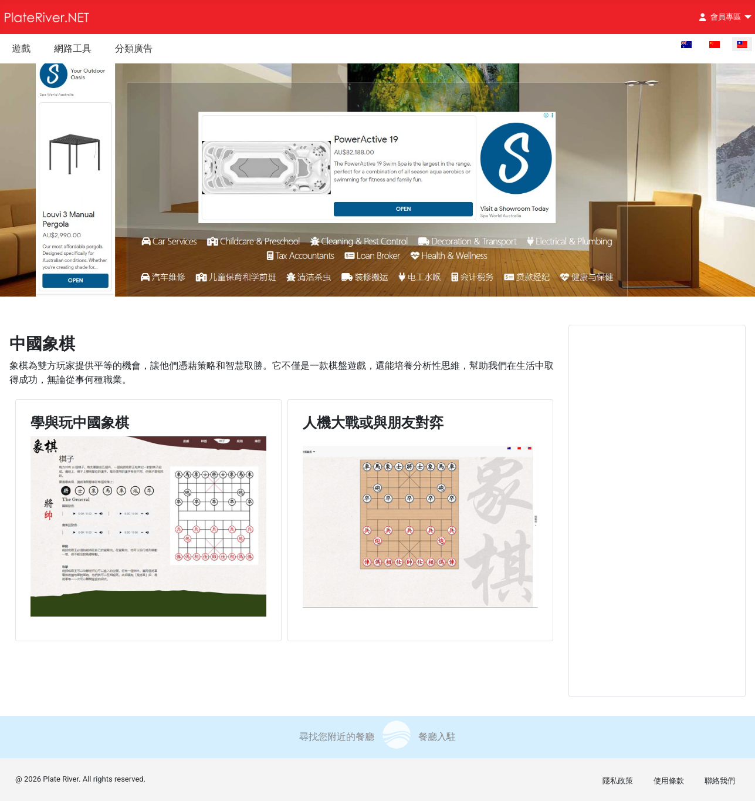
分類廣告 (134, 48)
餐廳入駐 (437, 736)
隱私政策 (617, 780)
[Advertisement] (656, 511)
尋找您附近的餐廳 (336, 736)
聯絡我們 (720, 780)
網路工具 (73, 48)
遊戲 (21, 48)
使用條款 (669, 780)
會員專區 (718, 17)
